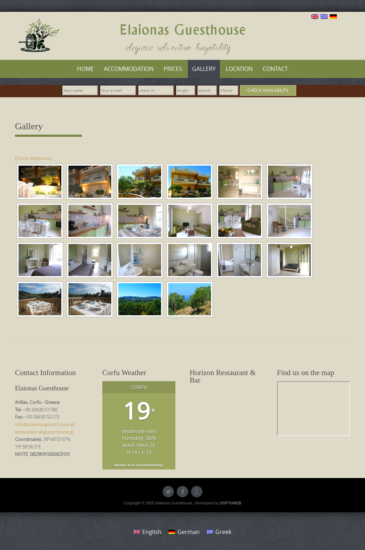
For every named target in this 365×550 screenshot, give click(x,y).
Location (239, 69)
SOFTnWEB (231, 503)
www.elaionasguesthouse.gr (44, 432)
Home (85, 69)
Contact (275, 69)
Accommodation (129, 69)
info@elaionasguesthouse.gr (45, 424)
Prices (173, 69)
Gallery (204, 69)
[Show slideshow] (33, 158)
